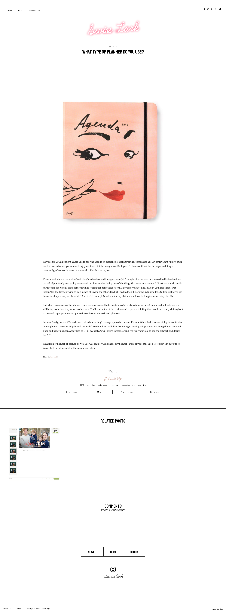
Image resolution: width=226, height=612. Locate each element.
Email (154, 392)
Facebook (71, 392)
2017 (82, 385)
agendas (91, 385)
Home (9, 10)
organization (128, 385)
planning (142, 385)
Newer (92, 552)
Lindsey (113, 378)
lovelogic (46, 608)
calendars (102, 385)
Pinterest (127, 392)
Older (134, 552)
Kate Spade (53, 357)
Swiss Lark (113, 29)
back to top (217, 609)
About (21, 10)
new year (114, 385)
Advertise (34, 10)
